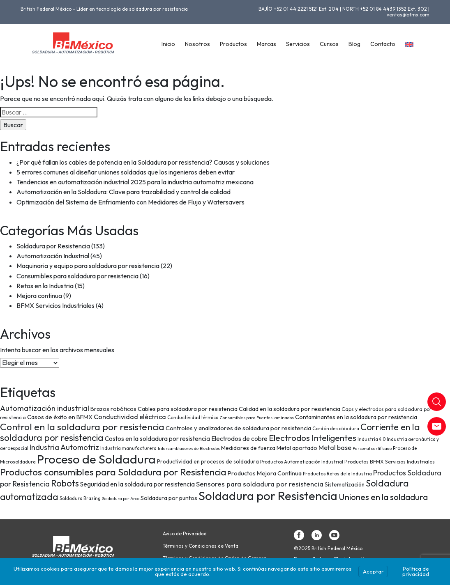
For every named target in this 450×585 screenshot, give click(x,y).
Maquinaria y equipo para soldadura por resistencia (87, 266)
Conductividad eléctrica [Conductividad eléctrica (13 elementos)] (130, 417)
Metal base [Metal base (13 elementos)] (334, 447)
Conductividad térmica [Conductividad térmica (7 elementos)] (193, 417)
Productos (233, 44)
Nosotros (197, 44)
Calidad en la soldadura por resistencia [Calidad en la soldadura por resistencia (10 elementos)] (289, 409)
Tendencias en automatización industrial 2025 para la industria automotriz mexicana (135, 182)
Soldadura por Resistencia (53, 246)
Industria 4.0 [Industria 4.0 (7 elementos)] (371, 439)
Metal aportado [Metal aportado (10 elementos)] (297, 448)
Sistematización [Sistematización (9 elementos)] (345, 484)
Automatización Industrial (52, 256)
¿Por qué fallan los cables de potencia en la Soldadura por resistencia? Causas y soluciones (143, 162)
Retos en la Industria (45, 286)
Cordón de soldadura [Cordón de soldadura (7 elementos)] (335, 428)
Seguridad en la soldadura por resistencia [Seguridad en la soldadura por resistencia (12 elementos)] (137, 484)
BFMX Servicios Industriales (55, 305)
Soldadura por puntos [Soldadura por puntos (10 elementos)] (169, 498)
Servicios (298, 44)
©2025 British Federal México (328, 548)
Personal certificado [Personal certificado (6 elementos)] (372, 448)
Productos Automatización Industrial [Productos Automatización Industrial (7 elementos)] (301, 462)
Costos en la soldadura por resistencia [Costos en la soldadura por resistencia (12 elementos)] (157, 439)
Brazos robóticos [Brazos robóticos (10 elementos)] (113, 409)
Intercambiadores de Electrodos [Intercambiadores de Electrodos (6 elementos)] (189, 448)
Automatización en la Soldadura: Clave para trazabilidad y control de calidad (123, 192)
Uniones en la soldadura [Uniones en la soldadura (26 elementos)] (383, 496)
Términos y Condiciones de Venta (200, 546)
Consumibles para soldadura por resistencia (77, 276)
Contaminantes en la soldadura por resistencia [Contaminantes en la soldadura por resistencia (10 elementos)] (356, 417)
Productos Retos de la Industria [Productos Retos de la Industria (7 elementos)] (337, 473)
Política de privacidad (415, 571)
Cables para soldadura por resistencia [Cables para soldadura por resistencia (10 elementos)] (188, 409)
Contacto (382, 44)
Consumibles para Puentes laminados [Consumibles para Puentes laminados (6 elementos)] (257, 417)
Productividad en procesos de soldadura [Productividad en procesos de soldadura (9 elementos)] (208, 461)
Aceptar (373, 571)
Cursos (329, 44)
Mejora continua (39, 295)
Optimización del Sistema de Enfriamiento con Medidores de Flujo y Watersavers (130, 202)
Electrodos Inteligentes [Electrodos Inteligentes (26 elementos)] (312, 437)
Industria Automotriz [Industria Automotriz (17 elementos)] (64, 447)
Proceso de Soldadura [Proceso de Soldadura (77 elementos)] (96, 459)
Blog (354, 44)
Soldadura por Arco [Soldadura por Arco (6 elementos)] (120, 498)
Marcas (266, 44)
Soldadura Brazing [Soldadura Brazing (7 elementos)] (80, 498)
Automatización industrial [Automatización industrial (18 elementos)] (44, 408)
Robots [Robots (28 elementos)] (65, 483)
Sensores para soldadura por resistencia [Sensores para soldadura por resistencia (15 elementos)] (259, 483)
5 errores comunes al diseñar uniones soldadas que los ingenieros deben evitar (125, 172)
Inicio (168, 44)
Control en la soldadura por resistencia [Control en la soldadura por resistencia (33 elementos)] (82, 427)
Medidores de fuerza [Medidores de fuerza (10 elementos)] (248, 448)
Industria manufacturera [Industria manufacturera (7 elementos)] (128, 448)
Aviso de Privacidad (185, 534)
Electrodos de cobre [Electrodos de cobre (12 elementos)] (239, 439)
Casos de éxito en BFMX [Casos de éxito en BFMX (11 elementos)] (59, 417)
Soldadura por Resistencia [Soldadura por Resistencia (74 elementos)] (267, 495)
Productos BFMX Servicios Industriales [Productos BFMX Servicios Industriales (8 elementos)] (389, 462)
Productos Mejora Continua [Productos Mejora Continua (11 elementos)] (265, 473)
